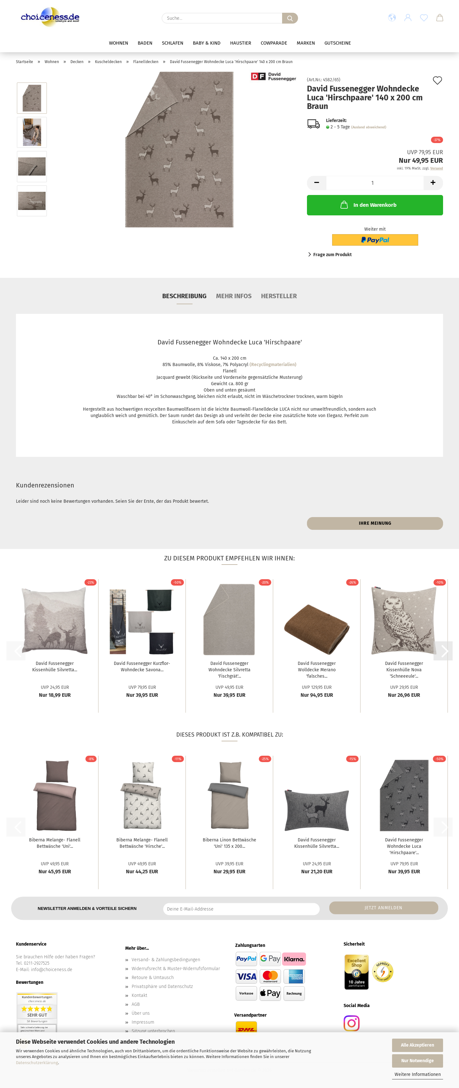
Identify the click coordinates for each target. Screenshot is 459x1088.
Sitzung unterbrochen (153, 1031)
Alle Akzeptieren (417, 1045)
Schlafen (172, 43)
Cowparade (274, 43)
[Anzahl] (375, 183)
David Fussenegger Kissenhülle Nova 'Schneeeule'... (404, 670)
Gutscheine (337, 43)
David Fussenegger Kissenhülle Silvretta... (54, 667)
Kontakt (139, 995)
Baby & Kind (207, 43)
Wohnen (118, 43)
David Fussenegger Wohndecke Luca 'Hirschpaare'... (404, 846)
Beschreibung (184, 296)
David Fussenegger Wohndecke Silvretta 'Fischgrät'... (229, 670)
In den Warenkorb (368, 204)
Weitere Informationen (418, 1074)
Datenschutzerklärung (37, 1062)
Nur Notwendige (417, 1060)
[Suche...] (290, 18)
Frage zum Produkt (332, 254)
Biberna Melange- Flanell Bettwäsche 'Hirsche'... (142, 843)
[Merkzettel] (424, 18)
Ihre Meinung (375, 523)
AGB (136, 1004)
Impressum (143, 1022)
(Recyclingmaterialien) (273, 364)
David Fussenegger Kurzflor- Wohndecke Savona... (142, 667)
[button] (392, 18)
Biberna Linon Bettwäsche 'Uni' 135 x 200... (229, 843)
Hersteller (279, 296)
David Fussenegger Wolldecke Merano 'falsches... (317, 670)
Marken (306, 43)
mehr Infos (233, 296)
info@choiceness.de (51, 969)
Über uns (141, 1013)
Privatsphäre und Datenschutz (162, 986)
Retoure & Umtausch (153, 977)
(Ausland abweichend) (368, 127)
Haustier (240, 43)
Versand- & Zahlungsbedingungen (166, 959)
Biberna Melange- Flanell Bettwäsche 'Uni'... (54, 843)
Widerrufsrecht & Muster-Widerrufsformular (176, 968)
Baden (145, 43)
